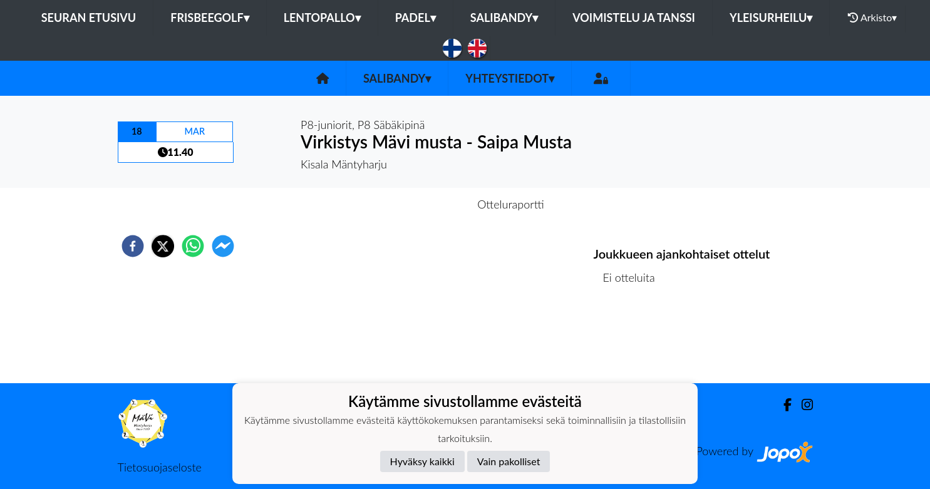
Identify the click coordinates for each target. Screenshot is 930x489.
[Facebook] (782, 404)
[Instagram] (802, 404)
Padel (415, 17)
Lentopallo (322, 17)
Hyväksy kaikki (422, 461)
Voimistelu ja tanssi (633, 17)
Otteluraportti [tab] (510, 204)
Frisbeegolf (209, 17)
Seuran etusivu (89, 17)
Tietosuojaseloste (160, 467)
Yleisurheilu (771, 17)
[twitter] (163, 246)
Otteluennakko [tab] (421, 204)
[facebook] (132, 246)
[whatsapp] (193, 246)
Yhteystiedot (509, 78)
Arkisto (872, 17)
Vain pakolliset (508, 461)
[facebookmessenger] (223, 246)
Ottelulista (634, 341)
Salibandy (504, 17)
